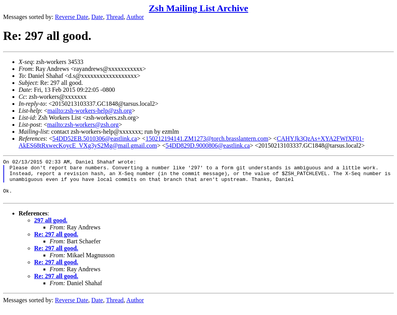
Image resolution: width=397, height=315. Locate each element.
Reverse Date (71, 17)
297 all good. (50, 228)
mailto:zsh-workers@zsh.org (83, 124)
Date (97, 17)
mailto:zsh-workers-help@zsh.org (89, 110)
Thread (114, 17)
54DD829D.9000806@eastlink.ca (208, 145)
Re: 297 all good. (56, 242)
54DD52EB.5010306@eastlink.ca (94, 138)
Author (135, 17)
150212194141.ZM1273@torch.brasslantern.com (206, 138)
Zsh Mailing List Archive (198, 8)
